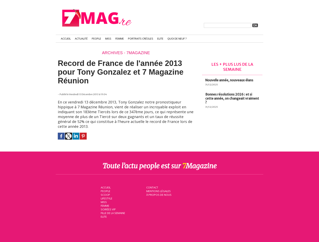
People (96, 38)
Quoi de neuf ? (177, 38)
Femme (119, 38)
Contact (152, 187)
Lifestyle (106, 198)
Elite (160, 38)
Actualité (81, 38)
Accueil (66, 38)
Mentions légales (158, 191)
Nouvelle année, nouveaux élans (229, 80)
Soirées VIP (107, 209)
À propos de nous (158, 194)
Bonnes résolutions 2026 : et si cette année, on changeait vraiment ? (232, 98)
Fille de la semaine (112, 213)
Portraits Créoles (140, 38)
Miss (108, 38)
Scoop (105, 194)
